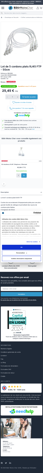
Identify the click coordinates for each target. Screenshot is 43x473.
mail (33, 129)
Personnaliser (21, 253)
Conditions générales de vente (11, 352)
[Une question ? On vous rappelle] (21, 108)
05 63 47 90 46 (33, 127)
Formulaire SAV (6, 369)
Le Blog (3, 362)
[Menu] (3, 8)
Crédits (3, 376)
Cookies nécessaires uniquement (21, 258)
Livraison (4, 355)
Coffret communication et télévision (32, 17)
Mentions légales (6, 349)
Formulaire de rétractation (9, 366)
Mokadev (33, 468)
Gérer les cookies (32, 241)
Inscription (21, 294)
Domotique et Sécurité (12, 17)
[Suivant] (4, 184)
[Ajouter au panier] (24, 175)
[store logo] (20, 8)
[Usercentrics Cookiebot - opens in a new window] (33, 213)
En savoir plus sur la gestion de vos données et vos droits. (19, 300)
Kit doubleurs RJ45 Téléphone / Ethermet (14, 164)
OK (22, 247)
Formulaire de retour (8, 373)
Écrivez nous (6, 451)
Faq (2, 359)
